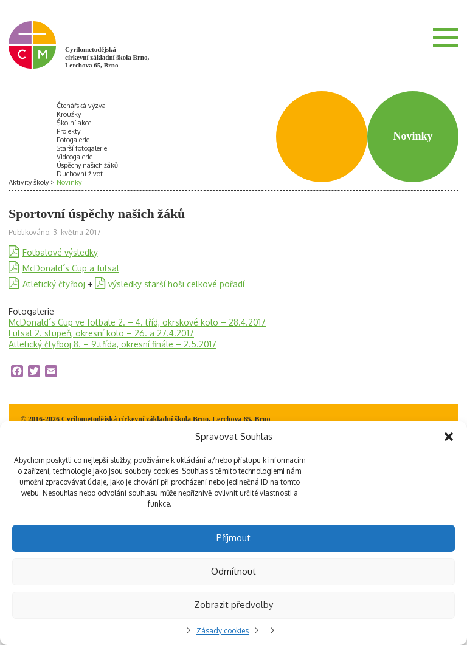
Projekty (68, 131)
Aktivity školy (29, 182)
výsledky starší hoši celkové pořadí (176, 284)
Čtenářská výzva (81, 105)
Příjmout (233, 538)
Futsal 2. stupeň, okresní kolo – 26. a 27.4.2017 (101, 333)
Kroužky (69, 114)
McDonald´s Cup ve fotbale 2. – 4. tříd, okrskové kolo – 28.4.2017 (137, 322)
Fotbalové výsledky (60, 252)
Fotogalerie (73, 139)
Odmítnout (233, 571)
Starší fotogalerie (82, 148)
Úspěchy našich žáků (87, 165)
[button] (449, 437)
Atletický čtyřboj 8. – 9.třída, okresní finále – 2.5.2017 (112, 344)
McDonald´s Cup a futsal (70, 268)
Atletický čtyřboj (53, 284)
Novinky (69, 182)
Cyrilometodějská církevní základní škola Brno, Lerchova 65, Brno (107, 57)
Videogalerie (74, 156)
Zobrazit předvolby (233, 604)
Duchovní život (80, 173)
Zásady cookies (222, 630)
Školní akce (74, 122)
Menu (445, 37)
